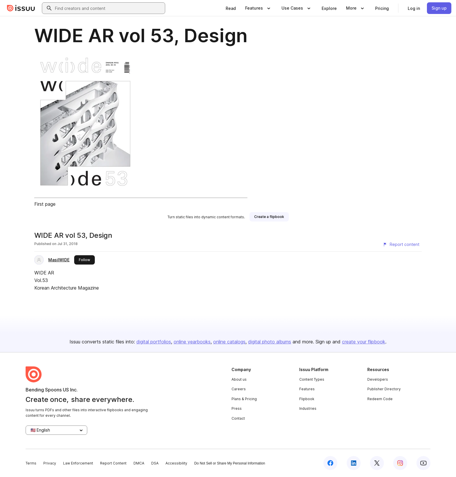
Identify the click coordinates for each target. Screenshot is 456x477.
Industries (307, 408)
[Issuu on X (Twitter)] (377, 463)
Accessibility (176, 463)
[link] (231, 8)
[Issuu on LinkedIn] (354, 463)
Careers (238, 389)
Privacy (49, 463)
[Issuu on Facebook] (330, 463)
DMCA (138, 463)
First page (45, 204)
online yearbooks (192, 342)
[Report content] (401, 244)
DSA (154, 463)
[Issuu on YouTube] (423, 463)
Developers (377, 379)
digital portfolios (153, 342)
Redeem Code (380, 399)
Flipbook (306, 399)
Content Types (311, 379)
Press (236, 408)
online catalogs (229, 342)
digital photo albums (269, 342)
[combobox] (109, 8)
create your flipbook (363, 342)
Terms (31, 463)
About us (239, 379)
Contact (238, 418)
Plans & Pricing (244, 399)
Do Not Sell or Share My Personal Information (229, 463)
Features (307, 389)
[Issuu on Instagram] (400, 463)
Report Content (113, 463)
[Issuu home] (21, 8)
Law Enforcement (78, 463)
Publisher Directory (384, 389)
